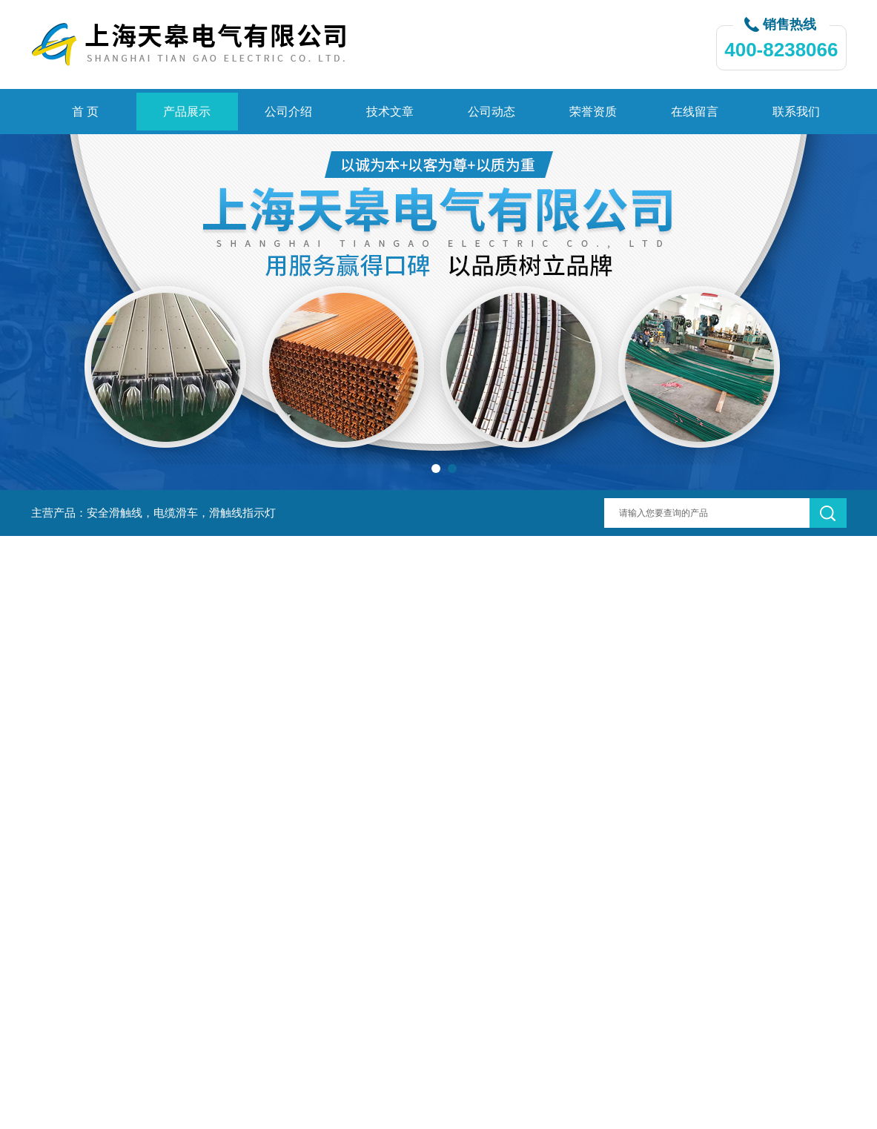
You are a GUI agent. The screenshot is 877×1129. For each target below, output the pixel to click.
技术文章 (390, 111)
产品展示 (187, 111)
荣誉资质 (593, 111)
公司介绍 (288, 111)
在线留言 (694, 111)
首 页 (85, 111)
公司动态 (491, 111)
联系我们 (796, 111)
